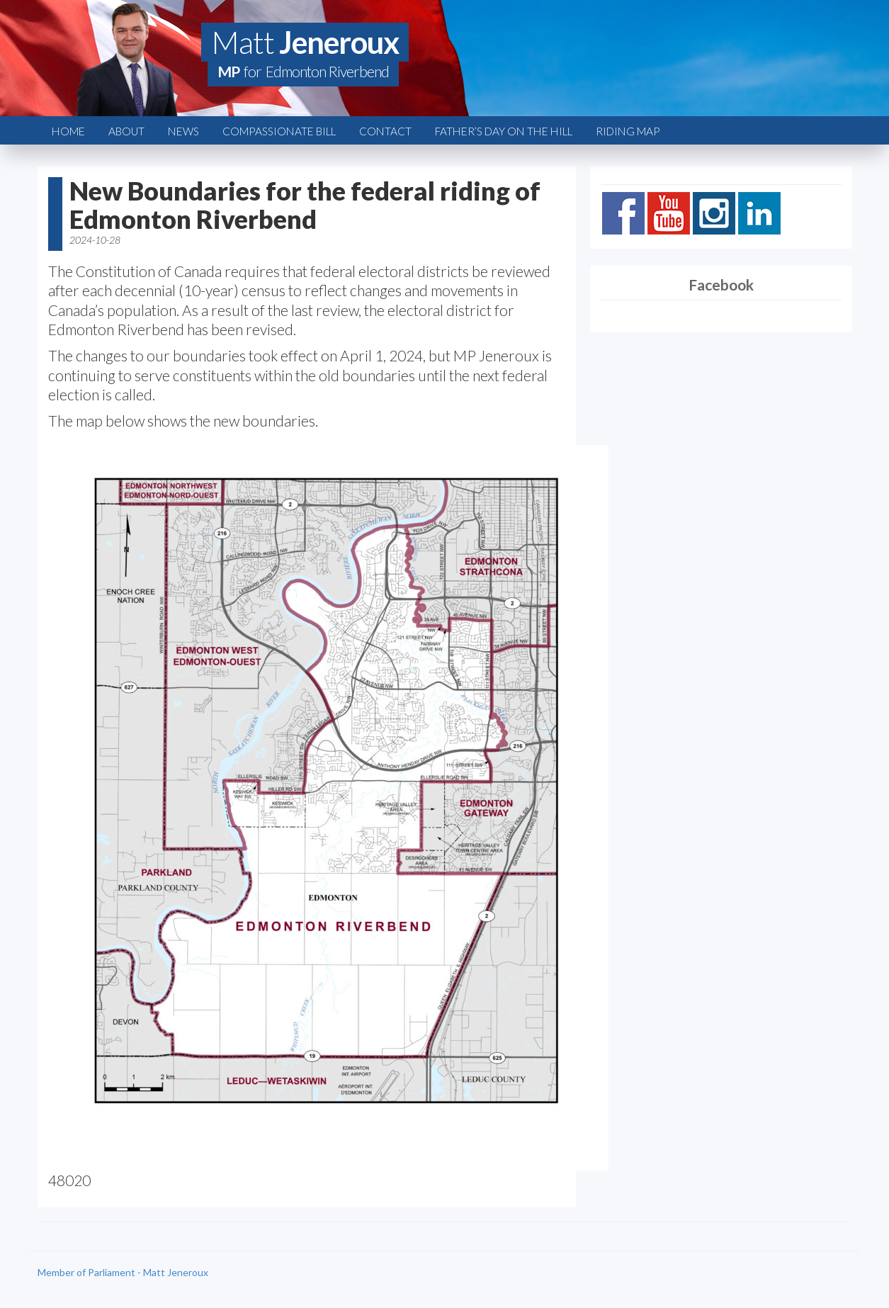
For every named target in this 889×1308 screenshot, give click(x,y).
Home (68, 131)
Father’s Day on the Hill (503, 131)
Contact (385, 131)
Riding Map (628, 131)
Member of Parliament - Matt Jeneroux (123, 1272)
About (126, 131)
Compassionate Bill (279, 131)
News (183, 131)
